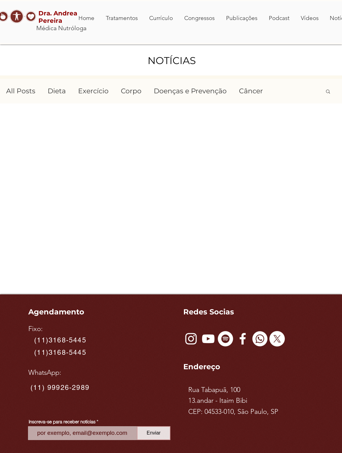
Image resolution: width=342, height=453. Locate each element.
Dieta (57, 91)
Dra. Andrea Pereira (57, 17)
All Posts (20, 91)
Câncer (251, 91)
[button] (328, 92)
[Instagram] (191, 338)
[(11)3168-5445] (60, 340)
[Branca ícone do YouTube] (208, 338)
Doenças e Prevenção (190, 91)
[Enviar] (153, 433)
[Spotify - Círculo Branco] (225, 338)
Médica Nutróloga (61, 28)
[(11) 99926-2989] (60, 387)
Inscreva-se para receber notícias (62, 421)
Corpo (131, 91)
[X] (277, 338)
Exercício (93, 91)
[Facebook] (242, 338)
